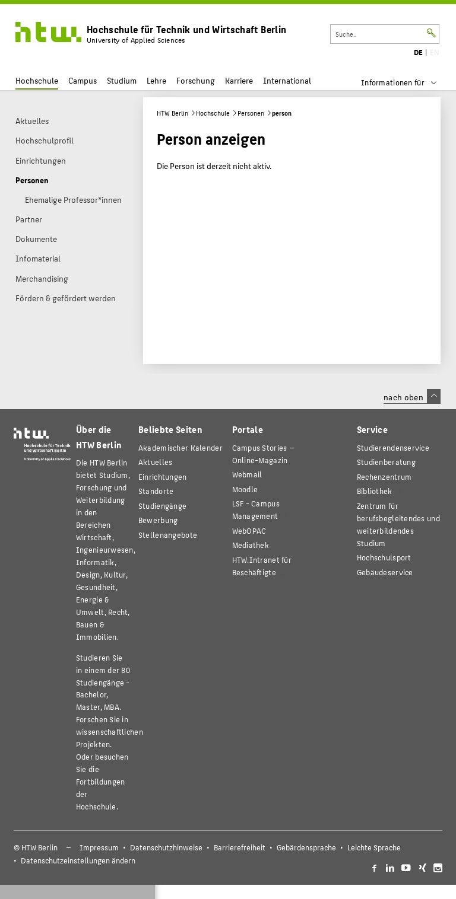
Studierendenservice (393, 447)
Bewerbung (158, 520)
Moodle (245, 489)
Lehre (156, 80)
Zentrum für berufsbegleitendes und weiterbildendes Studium (398, 524)
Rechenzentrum (384, 476)
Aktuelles (155, 461)
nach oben (412, 396)
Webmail (247, 474)
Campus (82, 80)
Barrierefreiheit (239, 847)
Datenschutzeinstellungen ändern (78, 860)
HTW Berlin (172, 113)
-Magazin (263, 453)
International (287, 80)
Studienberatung (386, 461)
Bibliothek (374, 490)
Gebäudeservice (385, 572)
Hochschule (36, 80)
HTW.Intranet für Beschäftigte (262, 565)
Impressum (99, 847)
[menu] (406, 82)
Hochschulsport (384, 557)
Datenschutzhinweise (166, 847)
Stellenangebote (167, 534)
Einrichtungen (162, 476)
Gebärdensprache (306, 847)
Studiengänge (162, 505)
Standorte (156, 490)
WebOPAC (249, 530)
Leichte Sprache (374, 847)
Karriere (239, 80)
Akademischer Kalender (180, 447)
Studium (122, 80)
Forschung (195, 80)
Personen (251, 113)
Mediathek (251, 544)
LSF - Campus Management (256, 509)
